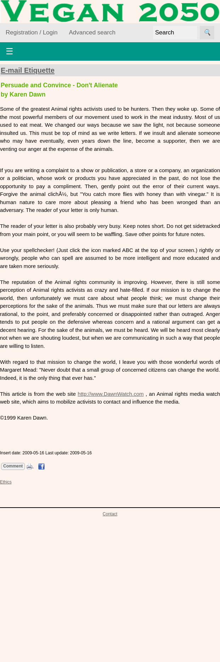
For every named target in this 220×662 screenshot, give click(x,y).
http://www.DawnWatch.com (110, 394)
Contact (110, 513)
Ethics (6, 482)
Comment (13, 466)
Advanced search (92, 32)
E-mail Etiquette (28, 70)
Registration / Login (31, 32)
